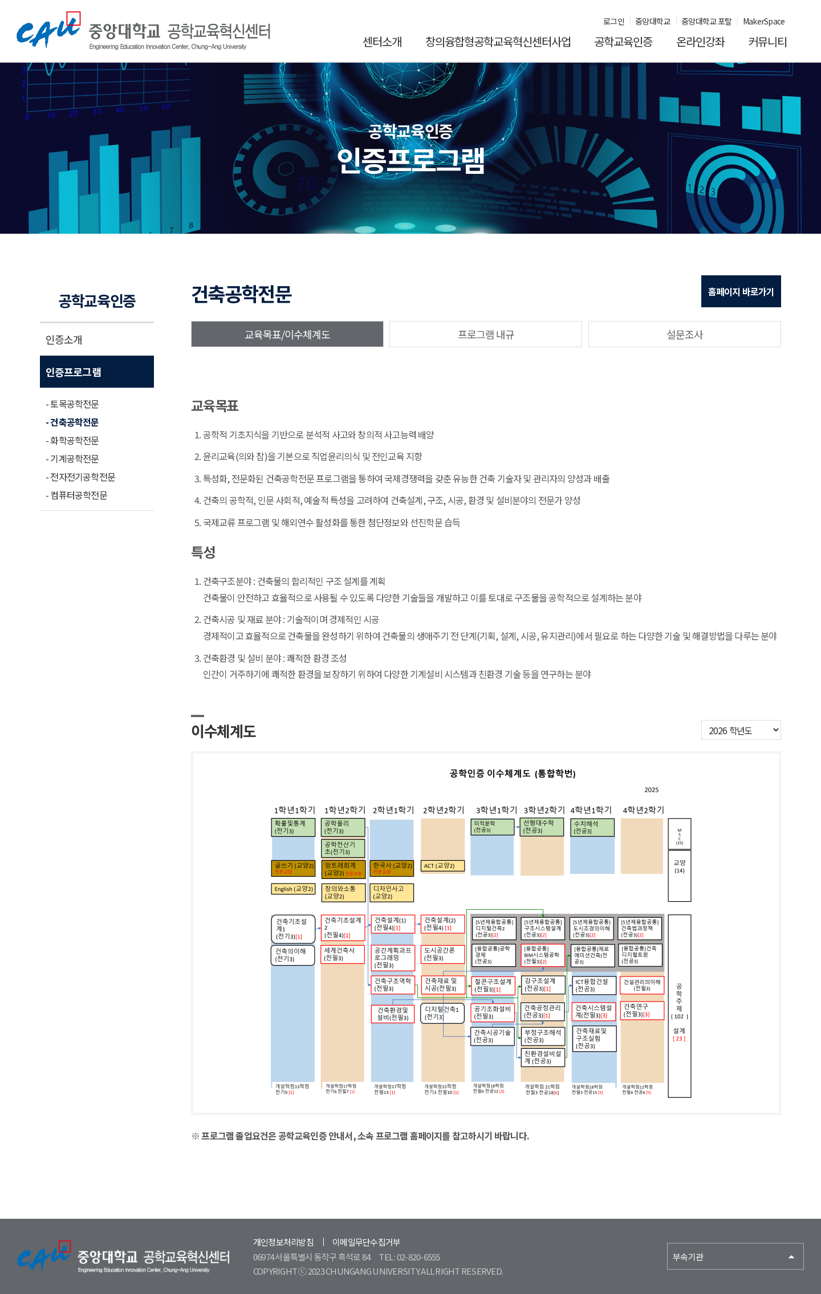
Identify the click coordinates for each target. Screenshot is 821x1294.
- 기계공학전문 (72, 458)
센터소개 (382, 41)
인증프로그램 (73, 371)
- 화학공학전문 (72, 440)
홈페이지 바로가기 (741, 291)
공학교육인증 (623, 41)
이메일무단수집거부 (366, 1242)
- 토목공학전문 (72, 403)
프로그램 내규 (486, 334)
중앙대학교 (652, 21)
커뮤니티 (767, 41)
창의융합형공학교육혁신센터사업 (498, 41)
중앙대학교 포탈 (706, 21)
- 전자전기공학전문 (80, 476)
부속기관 (688, 1257)
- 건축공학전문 (72, 422)
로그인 (613, 21)
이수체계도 (223, 730)
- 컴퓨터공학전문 (76, 495)
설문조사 (684, 334)
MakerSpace (764, 21)
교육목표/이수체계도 (288, 334)
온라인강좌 (700, 41)
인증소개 (64, 339)
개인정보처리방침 (283, 1242)
